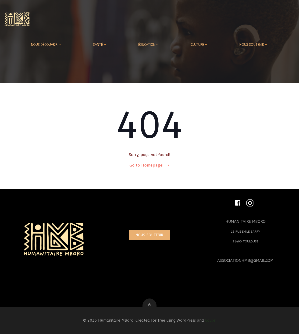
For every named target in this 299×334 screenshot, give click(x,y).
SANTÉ (100, 45)
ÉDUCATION (149, 45)
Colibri (210, 320)
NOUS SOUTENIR (253, 45)
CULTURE (199, 45)
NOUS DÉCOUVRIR (46, 45)
